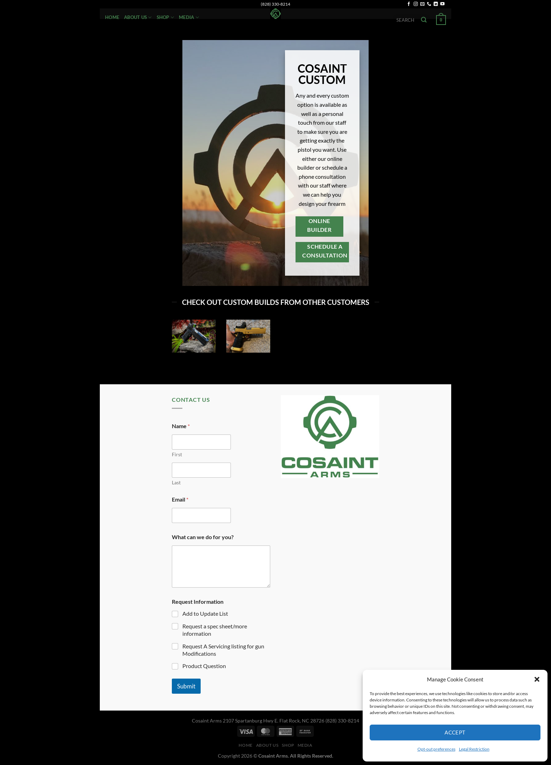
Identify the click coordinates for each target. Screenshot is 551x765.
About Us (138, 17)
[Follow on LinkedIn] (436, 4)
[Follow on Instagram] (416, 4)
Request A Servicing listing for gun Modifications (223, 650)
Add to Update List (205, 613)
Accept (455, 732)
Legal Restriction (474, 749)
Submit (186, 686)
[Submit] (424, 20)
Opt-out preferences (436, 749)
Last (176, 482)
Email (180, 499)
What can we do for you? (203, 537)
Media (189, 17)
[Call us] (429, 4)
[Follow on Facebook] (409, 4)
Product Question (204, 665)
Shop (165, 17)
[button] (536, 679)
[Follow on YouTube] (442, 4)
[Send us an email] (422, 4)
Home (112, 17)
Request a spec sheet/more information (214, 630)
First (177, 454)
